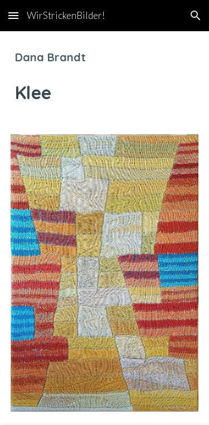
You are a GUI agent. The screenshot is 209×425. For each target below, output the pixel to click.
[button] (13, 15)
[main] (105, 76)
